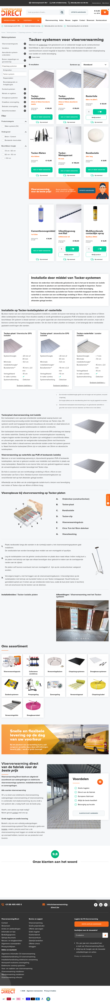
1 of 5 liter (34, 234)
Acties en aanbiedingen (10, 929)
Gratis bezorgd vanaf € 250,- (39, 3)
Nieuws (68, 20)
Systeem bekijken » (24, 385)
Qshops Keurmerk (8, 938)
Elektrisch (28, 20)
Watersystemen (9, 20)
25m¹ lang (89, 156)
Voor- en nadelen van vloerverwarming (16, 968)
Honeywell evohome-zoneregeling (15, 963)
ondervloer (43, 45)
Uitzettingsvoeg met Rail (66, 232)
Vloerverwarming (51, 20)
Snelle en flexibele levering (59, 3)
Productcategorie (7, 121)
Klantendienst (96, 3)
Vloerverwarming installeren (12, 971)
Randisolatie (92, 153)
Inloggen (32, 946)
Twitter (105, 904)
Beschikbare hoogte (8, 146)
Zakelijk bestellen (36, 941)
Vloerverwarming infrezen (11, 977)
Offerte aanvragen (78, 12)
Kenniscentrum (101, 20)
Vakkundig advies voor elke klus (79, 3)
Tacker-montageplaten (66, 97)
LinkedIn (100, 904)
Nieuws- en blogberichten (11, 941)
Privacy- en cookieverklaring (83, 956)
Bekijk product (96, 117)
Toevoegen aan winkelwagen (99, 111)
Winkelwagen (105, 12)
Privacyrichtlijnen (8, 946)
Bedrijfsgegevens (8, 935)
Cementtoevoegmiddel (43, 231)
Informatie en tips (8, 932)
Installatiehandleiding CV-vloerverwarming (18, 957)
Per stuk (61, 159)
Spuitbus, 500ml (91, 237)
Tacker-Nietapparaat (65, 154)
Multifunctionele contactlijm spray (95, 232)
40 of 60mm (35, 156)
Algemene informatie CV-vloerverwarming (18, 954)
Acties (61, 20)
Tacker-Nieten (38, 153)
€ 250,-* (18, 749)
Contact (82, 20)
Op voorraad (42, 122)
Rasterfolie (91, 96)
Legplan (75, 20)
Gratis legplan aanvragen (91, 924)
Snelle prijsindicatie (36, 926)
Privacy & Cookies (50, 991)
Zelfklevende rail (64, 237)
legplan (4, 829)
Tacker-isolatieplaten (38, 97)
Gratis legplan (34, 932)
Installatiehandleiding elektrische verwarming (19, 960)
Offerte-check (34, 943)
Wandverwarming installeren (12, 974)
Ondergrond (5, 132)
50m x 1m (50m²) (91, 100)
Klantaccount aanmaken (88, 813)
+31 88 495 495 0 (13, 904)
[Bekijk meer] (25, 44)
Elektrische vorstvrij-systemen (13, 965)
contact (15, 813)
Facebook (95, 904)
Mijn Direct (105, 3)
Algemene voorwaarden (11, 943)
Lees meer (36, 57)
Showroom (90, 20)
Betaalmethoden (23, 999)
